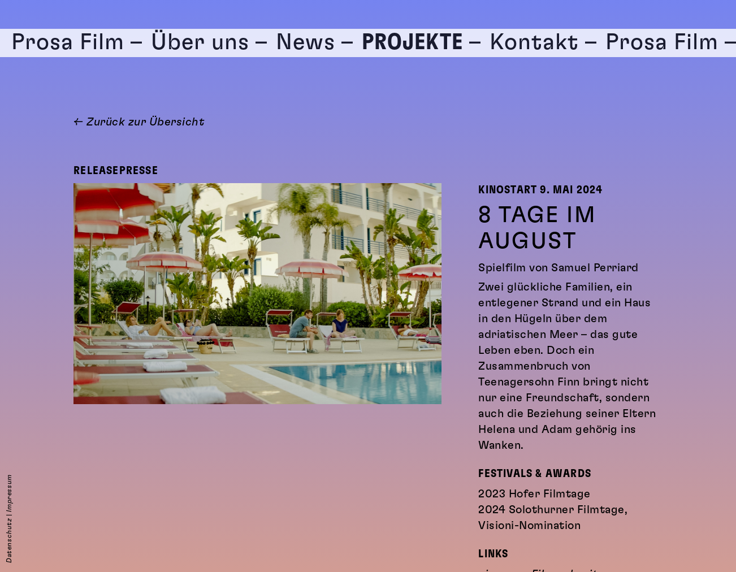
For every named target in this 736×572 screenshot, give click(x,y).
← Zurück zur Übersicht (138, 122)
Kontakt (534, 42)
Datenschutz (9, 540)
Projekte (412, 42)
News (305, 42)
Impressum (9, 493)
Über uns (200, 42)
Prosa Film (67, 42)
